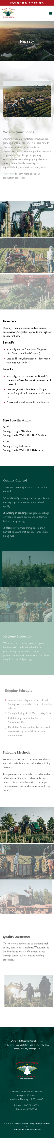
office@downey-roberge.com (27, 1048)
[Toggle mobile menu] (50, 13)
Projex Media (36, 1129)
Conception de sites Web (21, 1129)
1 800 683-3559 (18, 3)
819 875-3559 (36, 3)
